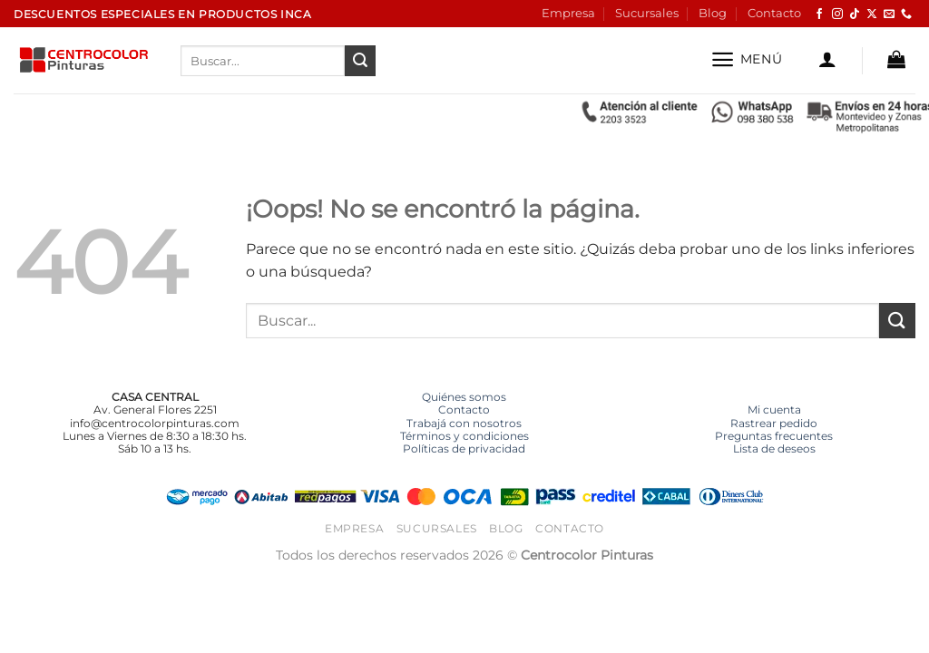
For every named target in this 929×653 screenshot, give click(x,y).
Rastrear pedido (773, 423)
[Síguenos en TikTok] (854, 14)
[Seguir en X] (871, 14)
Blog (713, 13)
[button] (746, 59)
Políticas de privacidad (464, 448)
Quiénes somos (464, 397)
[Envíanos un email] (889, 14)
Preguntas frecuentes (774, 436)
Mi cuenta (774, 409)
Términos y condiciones (464, 436)
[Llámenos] (906, 14)
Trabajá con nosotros (464, 423)
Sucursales (647, 13)
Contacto (774, 13)
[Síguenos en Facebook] (819, 14)
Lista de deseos (774, 448)
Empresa (568, 13)
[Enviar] (360, 60)
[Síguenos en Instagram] (837, 14)
